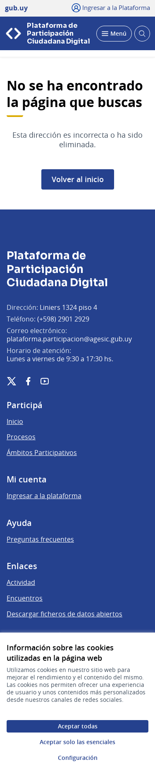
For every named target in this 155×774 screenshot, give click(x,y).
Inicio (15, 421)
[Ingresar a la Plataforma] (111, 7)
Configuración (78, 758)
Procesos (21, 436)
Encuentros (25, 598)
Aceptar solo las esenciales (77, 742)
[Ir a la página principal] (48, 33)
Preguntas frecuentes (40, 539)
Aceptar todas (78, 726)
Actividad (21, 582)
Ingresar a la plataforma (44, 495)
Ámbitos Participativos (42, 452)
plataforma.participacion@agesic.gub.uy (69, 338)
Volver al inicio (78, 179)
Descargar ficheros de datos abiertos (64, 613)
